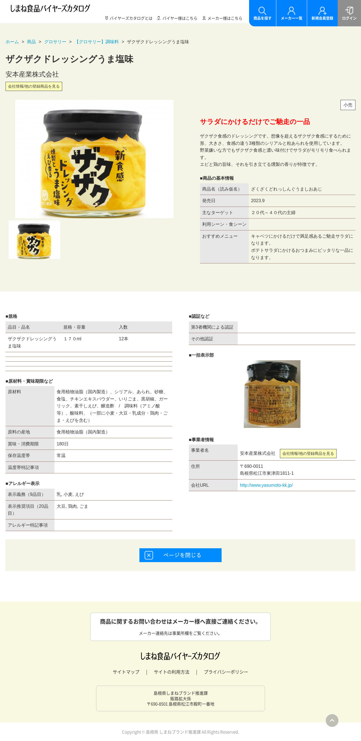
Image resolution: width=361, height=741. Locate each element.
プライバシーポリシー (226, 671)
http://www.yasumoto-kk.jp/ (266, 485)
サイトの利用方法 (171, 671)
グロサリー (55, 41)
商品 (31, 41)
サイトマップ (126, 671)
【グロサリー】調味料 (96, 41)
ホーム (12, 41)
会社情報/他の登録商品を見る (34, 86)
